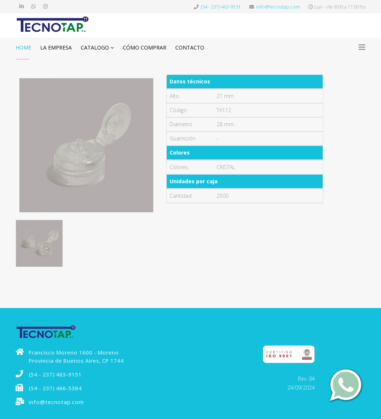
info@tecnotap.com (278, 7)
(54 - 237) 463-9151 (221, 7)
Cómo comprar (144, 47)
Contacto (189, 47)
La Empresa (56, 47)
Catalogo (95, 47)
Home (23, 47)
